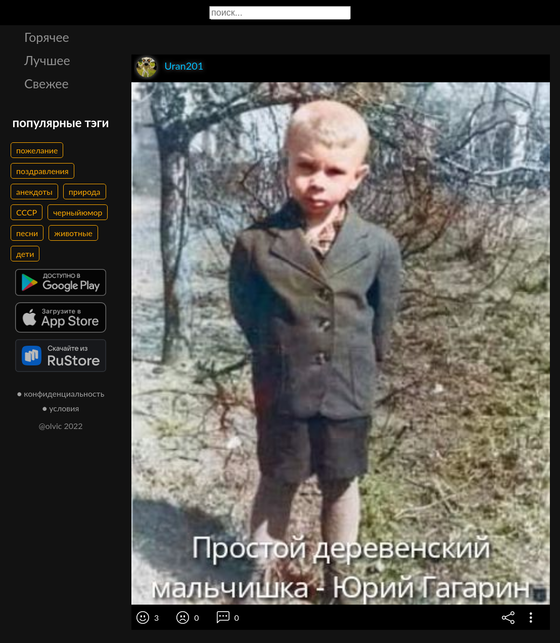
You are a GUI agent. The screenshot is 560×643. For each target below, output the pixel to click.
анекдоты (34, 191)
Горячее (46, 36)
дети (25, 253)
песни (27, 233)
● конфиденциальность (61, 393)
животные (73, 233)
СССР (26, 212)
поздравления (42, 171)
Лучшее (47, 60)
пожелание (37, 150)
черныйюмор (77, 212)
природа (85, 191)
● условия (60, 408)
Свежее (46, 83)
